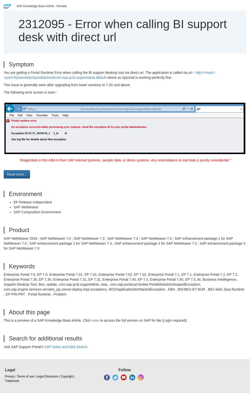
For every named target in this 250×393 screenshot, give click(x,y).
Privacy (10, 376)
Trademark (12, 381)
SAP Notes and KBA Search (65, 347)
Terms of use (25, 376)
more (95, 320)
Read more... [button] (17, 174)
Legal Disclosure (47, 376)
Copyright (67, 376)
